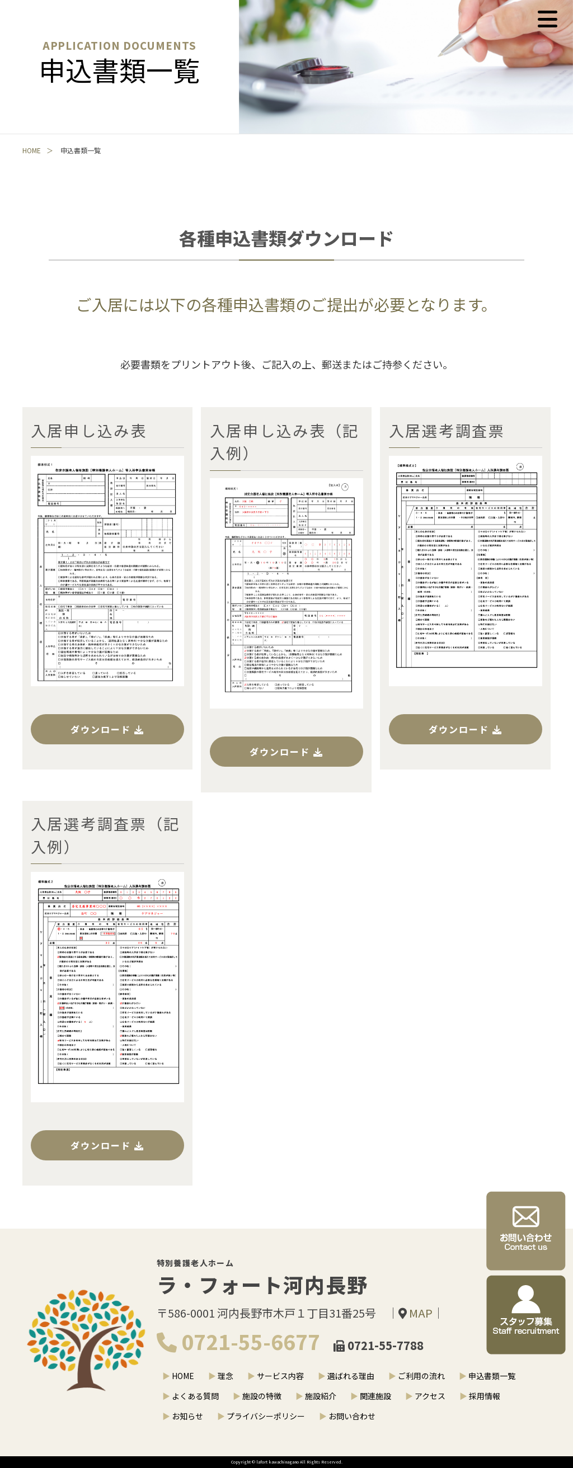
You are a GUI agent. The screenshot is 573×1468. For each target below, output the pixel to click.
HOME (31, 152)
